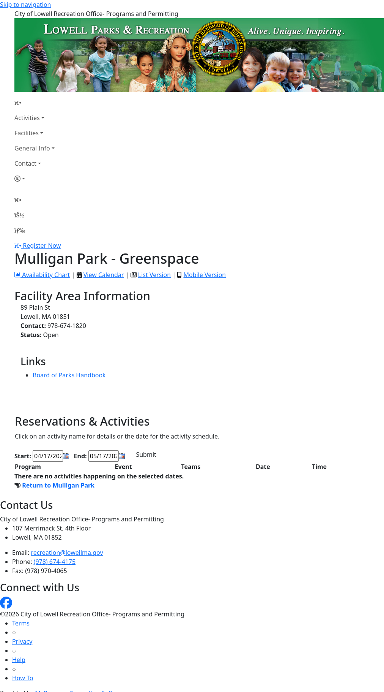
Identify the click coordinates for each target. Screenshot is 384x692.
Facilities (26, 133)
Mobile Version (204, 275)
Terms (21, 623)
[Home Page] (34, 102)
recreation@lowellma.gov (67, 552)
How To (22, 678)
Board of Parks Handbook (69, 375)
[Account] (34, 178)
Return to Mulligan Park (58, 485)
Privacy (22, 641)
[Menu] (19, 230)
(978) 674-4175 (55, 561)
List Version (154, 275)
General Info (32, 148)
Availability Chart (42, 275)
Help (18, 660)
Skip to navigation (25, 4)
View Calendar (103, 275)
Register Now (42, 245)
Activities (27, 118)
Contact (25, 163)
